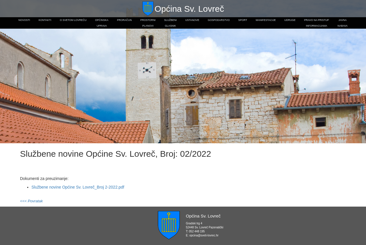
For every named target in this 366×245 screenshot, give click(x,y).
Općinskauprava (102, 23)
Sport (242, 20)
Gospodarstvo (219, 20)
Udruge (290, 20)
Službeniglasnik (170, 23)
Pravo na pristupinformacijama (316, 23)
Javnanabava (342, 23)
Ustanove (192, 20)
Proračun (124, 20)
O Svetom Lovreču (73, 20)
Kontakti (45, 20)
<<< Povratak (31, 201)
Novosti (24, 20)
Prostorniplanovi (148, 23)
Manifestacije (266, 20)
